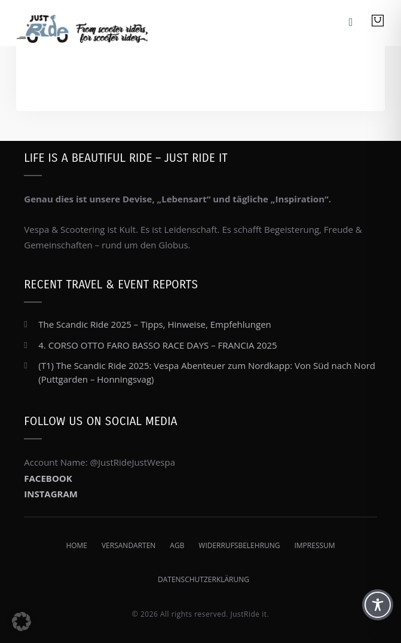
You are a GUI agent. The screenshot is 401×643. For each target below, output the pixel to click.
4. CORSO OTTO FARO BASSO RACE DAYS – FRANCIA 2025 (157, 345)
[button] (21, 621)
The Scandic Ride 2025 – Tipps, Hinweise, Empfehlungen (154, 324)
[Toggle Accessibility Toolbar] (377, 604)
